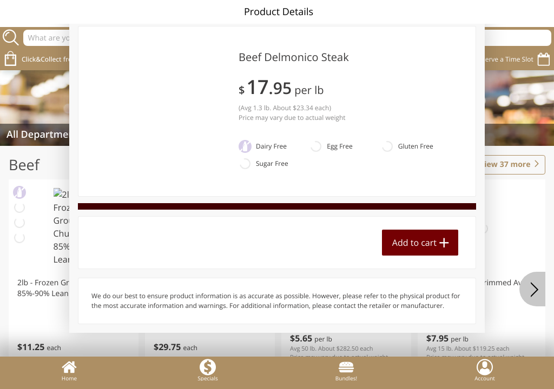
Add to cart (414, 243)
